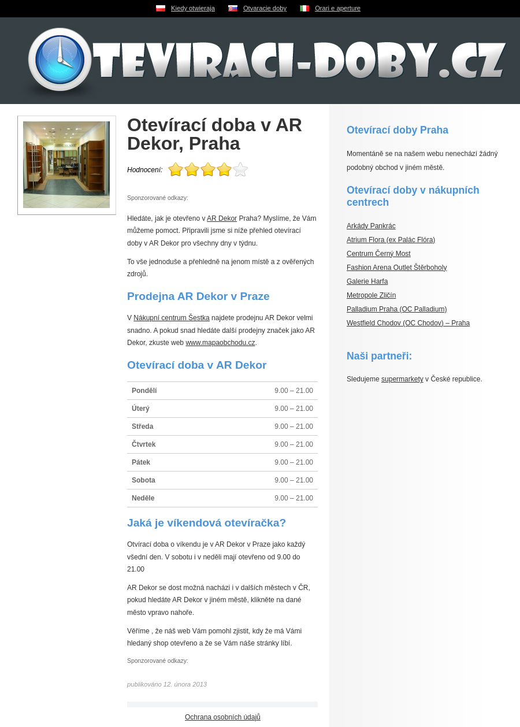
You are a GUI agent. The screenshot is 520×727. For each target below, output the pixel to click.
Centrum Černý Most (379, 254)
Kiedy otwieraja (193, 8)
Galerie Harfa (367, 281)
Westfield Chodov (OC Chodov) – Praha (408, 323)
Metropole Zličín (371, 295)
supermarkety (402, 379)
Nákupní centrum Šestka (171, 318)
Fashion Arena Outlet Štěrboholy (397, 268)
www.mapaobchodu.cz (220, 343)
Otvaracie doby (265, 8)
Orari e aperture (338, 8)
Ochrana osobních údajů (223, 717)
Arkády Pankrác (371, 226)
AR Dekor (222, 218)
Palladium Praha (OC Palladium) (397, 309)
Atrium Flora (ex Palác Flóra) (391, 240)
